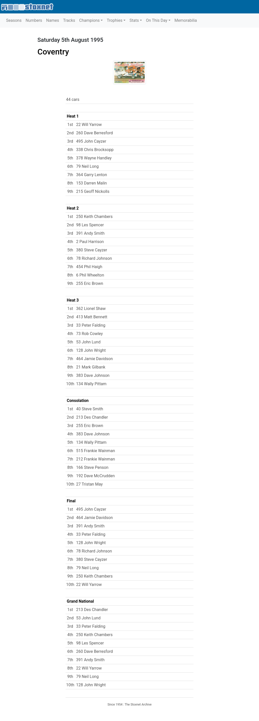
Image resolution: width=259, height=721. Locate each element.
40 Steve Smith (89, 408)
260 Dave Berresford (94, 133)
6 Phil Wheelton (90, 275)
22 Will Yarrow (89, 124)
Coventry (53, 52)
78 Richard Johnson (94, 258)
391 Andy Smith (90, 233)
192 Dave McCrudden (95, 475)
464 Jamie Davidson (94, 358)
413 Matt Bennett (91, 317)
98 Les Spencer (90, 225)
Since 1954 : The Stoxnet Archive (129, 704)
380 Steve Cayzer (91, 250)
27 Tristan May (89, 484)
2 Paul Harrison (90, 241)
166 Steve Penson (92, 467)
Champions (89, 20)
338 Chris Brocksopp (95, 149)
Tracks (69, 20)
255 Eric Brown (89, 283)
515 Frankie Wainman (95, 450)
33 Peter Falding (90, 325)
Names (52, 20)
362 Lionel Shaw (91, 308)
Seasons (13, 20)
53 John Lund (88, 342)
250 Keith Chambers (94, 216)
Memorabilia (186, 20)
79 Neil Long (87, 166)
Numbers (34, 20)
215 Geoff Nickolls (93, 191)
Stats (134, 20)
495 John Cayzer (91, 141)
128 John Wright (91, 350)
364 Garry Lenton (91, 174)
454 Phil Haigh (89, 266)
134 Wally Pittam (91, 383)
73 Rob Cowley (89, 333)
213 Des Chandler (92, 417)
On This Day (156, 20)
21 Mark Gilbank (90, 367)
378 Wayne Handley (94, 158)
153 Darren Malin (91, 183)
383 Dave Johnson (93, 375)
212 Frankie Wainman (95, 459)
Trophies (114, 20)
